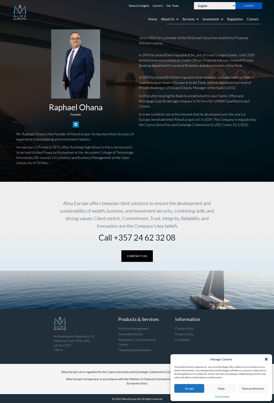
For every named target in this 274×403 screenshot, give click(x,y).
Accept (189, 388)
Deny (221, 388)
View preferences (253, 388)
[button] (266, 359)
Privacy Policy (222, 396)
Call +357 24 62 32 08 (137, 237)
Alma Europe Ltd (131, 398)
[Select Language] (214, 5)
